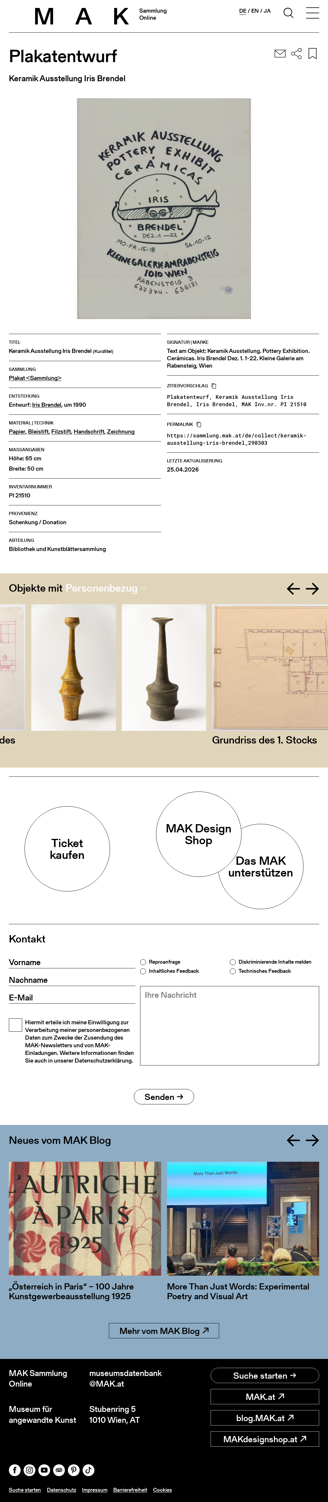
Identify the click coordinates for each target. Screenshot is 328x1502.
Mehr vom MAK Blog (164, 1331)
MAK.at (265, 1396)
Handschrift (89, 431)
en (255, 10)
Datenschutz (61, 1489)
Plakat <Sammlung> (35, 378)
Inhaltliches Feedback (174, 971)
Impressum (94, 1489)
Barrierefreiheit (130, 1489)
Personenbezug (101, 588)
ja (267, 10)
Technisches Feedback (265, 971)
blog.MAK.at (264, 1418)
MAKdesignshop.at (264, 1439)
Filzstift (61, 431)
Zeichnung (121, 431)
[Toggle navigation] (312, 13)
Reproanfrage (164, 962)
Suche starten (264, 1375)
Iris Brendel (46, 405)
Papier (17, 431)
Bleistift (38, 431)
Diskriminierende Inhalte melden (275, 962)
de (242, 10)
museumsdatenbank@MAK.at (125, 1378)
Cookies (162, 1489)
